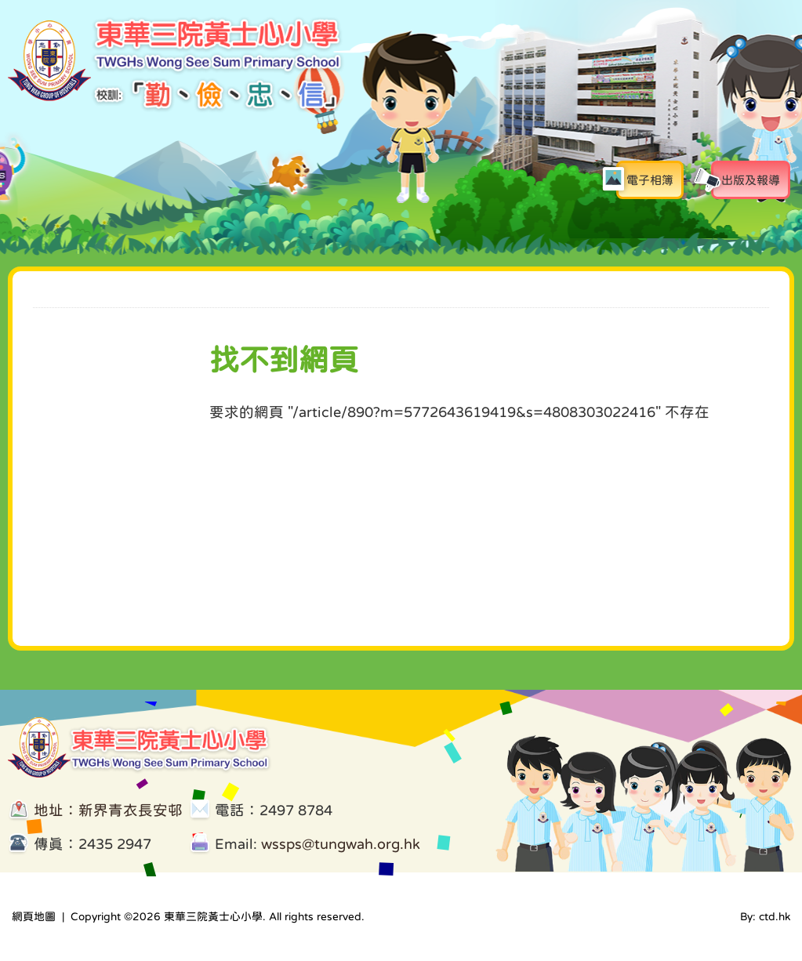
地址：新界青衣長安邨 (108, 810)
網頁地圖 (34, 916)
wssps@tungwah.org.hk (340, 843)
